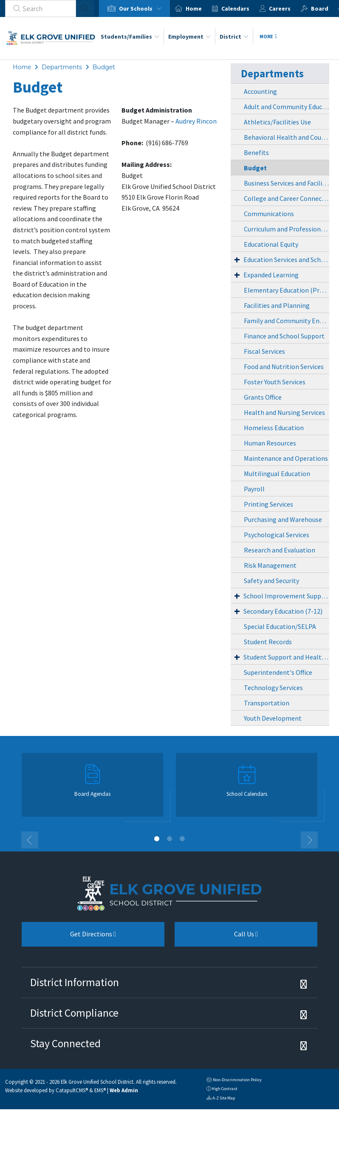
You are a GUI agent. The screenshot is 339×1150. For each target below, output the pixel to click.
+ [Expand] (237, 259)
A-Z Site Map (220, 1098)
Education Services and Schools (286, 259)
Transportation (266, 703)
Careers (280, 8)
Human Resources (270, 443)
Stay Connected (65, 1043)
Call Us (216, 937)
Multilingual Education (277, 473)
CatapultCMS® (72, 1090)
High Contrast (224, 1088)
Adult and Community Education (286, 106)
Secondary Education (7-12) (282, 611)
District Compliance (74, 1013)
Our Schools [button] (142, 8)
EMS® (100, 1090)
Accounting (260, 91)
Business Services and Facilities (286, 183)
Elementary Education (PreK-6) (286, 290)
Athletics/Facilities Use (277, 122)
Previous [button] (29, 839)
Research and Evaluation (279, 550)
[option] (134, 8)
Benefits (256, 152)
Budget (104, 67)
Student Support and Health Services (286, 657)
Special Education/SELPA (280, 626)
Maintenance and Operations (286, 458)
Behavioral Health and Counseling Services (286, 137)
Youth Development (273, 718)
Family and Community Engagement (286, 320)
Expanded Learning (271, 275)
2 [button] (169, 838)
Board (319, 8)
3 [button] (182, 838)
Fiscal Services (264, 351)
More (268, 36)
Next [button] (309, 839)
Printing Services (268, 504)
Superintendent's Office (278, 672)
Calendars (235, 8)
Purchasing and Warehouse (283, 519)
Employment (189, 36)
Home (194, 8)
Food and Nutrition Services (284, 366)
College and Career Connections (286, 198)
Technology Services (273, 687)
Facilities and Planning (277, 305)
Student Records (268, 641)
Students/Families (130, 36)
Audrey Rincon (196, 121)
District (234, 36)
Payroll (254, 489)
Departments (62, 67)
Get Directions (69, 937)
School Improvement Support (286, 596)
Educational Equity (271, 244)
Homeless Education (274, 427)
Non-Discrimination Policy (234, 1080)
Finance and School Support (284, 336)
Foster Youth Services (274, 382)
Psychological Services (276, 534)
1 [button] (157, 838)
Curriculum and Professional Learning (286, 229)
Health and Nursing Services (284, 412)
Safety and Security (271, 580)
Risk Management (270, 565)
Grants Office (263, 397)
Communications (269, 213)
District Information (74, 982)
